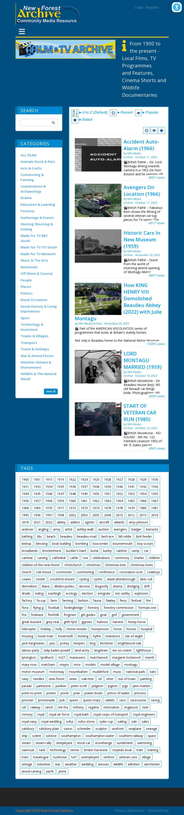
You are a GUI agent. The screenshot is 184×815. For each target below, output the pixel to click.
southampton (71, 736)
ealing (39, 593)
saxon (68, 728)
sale (134, 721)
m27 (61, 657)
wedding (87, 764)
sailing (122, 721)
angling (43, 529)
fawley (110, 600)
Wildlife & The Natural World (38, 376)
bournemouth (123, 543)
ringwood (131, 707)
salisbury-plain (49, 728)
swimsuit (28, 750)
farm (53, 600)
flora (25, 607)
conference (107, 572)
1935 (60, 486)
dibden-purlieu (64, 586)
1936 (72, 486)
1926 (107, 479)
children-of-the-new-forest (41, 565)
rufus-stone (86, 721)
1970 (48, 508)
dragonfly (101, 586)
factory (27, 600)
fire (148, 600)
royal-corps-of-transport (110, 714)
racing (155, 700)
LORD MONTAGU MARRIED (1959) (142, 360)
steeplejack (64, 743)
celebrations (101, 558)
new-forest (57, 679)
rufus (69, 721)
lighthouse (143, 650)
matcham (48, 664)
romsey (27, 714)
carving (42, 558)
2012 (131, 515)
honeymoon (100, 629)
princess (140, 693)
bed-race (107, 536)
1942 (142, 486)
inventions (113, 636)
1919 (60, 479)
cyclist (98, 579)
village (146, 757)
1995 (25, 515)
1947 (60, 494)
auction (103, 529)
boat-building (61, 543)
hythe (97, 636)
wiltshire (134, 764)
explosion (141, 593)
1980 (142, 508)
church (26, 572)
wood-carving (31, 771)
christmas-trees (142, 565)
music (117, 672)
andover (28, 529)
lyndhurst (47, 657)
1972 (72, 508)
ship (25, 736)
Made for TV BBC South (34, 238)
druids (26, 593)
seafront (118, 728)
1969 (37, 508)
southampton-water (99, 736)
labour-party (30, 650)
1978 (119, 508)
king (92, 643)
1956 (25, 501)
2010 (119, 515)
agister (90, 522)
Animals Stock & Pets (38, 161)
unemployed (90, 757)
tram (25, 757)
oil (100, 679)
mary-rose (29, 664)
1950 (95, 494)
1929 (142, 479)
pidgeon (97, 686)
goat (103, 615)
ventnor (109, 757)
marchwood (98, 657)
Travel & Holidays (35, 349)
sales (145, 721)
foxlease (37, 615)
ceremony (122, 558)
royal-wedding (51, 721)
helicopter (29, 629)
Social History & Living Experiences (39, 309)
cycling (84, 579)
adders (75, 522)
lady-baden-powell (57, 650)
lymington (29, 657)
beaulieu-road (87, 536)
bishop (26, 543)
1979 (131, 508)
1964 (119, 501)
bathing (27, 536)
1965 (131, 501)
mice (77, 664)
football (53, 607)
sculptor (101, 728)
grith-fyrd (70, 622)
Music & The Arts (34, 260)
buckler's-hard (76, 551)
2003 (84, 515)
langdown (101, 650)
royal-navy (29, 721)
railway (35, 707)
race (122, 700)
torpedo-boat (122, 750)
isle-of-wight (134, 636)
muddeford (100, 672)
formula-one (147, 607)
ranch (49, 707)
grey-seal (52, 622)
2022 (48, 522)
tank (42, 750)
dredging (133, 586)
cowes (26, 579)
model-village (110, 664)
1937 (84, 486)
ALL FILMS (28, 155)
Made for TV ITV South (39, 247)
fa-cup (41, 600)
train (140, 750)
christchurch (73, 565)
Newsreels (29, 267)
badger (136, 529)
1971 (60, 508)
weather (71, 764)
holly (58, 629)
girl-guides (88, 615)
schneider (84, 728)
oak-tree (87, 679)
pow (76, 693)
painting (146, 679)
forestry (93, 607)
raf (24, 707)
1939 (107, 486)
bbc (39, 536)
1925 (95, 479)
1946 (48, 494)
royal (40, 714)
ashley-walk (85, 529)
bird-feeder (144, 536)
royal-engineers (144, 714)
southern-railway (131, 736)
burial (94, 551)
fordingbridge (73, 607)
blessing (41, 543)
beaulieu (66, 536)
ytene (62, 771)
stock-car (83, 743)
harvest (118, 622)
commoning (85, 572)
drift (147, 586)
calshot (121, 551)
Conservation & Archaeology (33, 189)
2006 (107, 515)
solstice (51, 736)
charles (139, 558)
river (145, 707)
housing (27, 636)
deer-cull (146, 579)
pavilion (60, 686)
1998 (60, 515)
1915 (48, 479)
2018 (25, 522)
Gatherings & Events (37, 217)
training (153, 750)
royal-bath (81, 714)
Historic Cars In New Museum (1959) (142, 239)
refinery (78, 707)
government (130, 615)
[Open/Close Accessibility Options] (177, 7)
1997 (48, 515)
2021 (37, 522)
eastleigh (54, 593)
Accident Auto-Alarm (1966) (141, 144)
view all (50, 391)
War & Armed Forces (37, 355)
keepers (79, 643)
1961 (84, 501)
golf (114, 615)
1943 (154, 486)
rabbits (110, 700)
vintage (27, 764)
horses (131, 629)
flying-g (38, 607)
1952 (119, 494)
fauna (97, 600)
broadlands (30, 551)
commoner (64, 572)
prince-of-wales (118, 693)
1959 (60, 501)
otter (109, 679)
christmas (93, 565)
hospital (146, 629)
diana (45, 586)
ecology (71, 593)
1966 (142, 501)
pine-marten (141, 686)
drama (117, 586)
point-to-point (32, 693)
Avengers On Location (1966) (142, 190)
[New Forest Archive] (49, 14)
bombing (81, 543)
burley (107, 551)
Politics (27, 293)
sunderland (125, 743)
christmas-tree (115, 565)
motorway (56, 672)
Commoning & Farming (32, 177)
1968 (25, 508)
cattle (74, 558)
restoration (111, 707)
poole (65, 693)
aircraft (104, 522)
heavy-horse (137, 622)
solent (36, 736)
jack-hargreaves (33, 643)
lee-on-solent (122, 650)
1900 (25, 479)
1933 (37, 486)
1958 (48, 501)
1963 (107, 501)
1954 (142, 494)
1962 (95, 501)
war (57, 764)
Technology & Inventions (32, 327)
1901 (37, 479)
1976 (107, 508)
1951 (107, 494)
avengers (120, 529)
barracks (152, 529)
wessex (103, 764)
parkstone (43, 686)
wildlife (118, 764)
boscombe (100, 543)
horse (118, 629)
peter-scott (79, 686)
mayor (64, 664)
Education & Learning (38, 204)
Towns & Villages (34, 336)
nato (153, 672)
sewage (151, 728)
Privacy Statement (129, 810)
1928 (131, 479)
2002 (72, 515)
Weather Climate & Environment (36, 364)
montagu (130, 664)
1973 (84, 508)
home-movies (77, 629)
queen (73, 700)
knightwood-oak (129, 643)
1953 (131, 494)
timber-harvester (96, 750)
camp (135, 551)
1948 (72, 494)
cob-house (43, 572)
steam (26, 743)
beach (51, 536)
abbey (61, 522)
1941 (131, 486)
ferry (123, 600)
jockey (64, 643)
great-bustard (31, 622)
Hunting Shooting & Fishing (37, 226)
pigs (125, 686)
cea (85, 558)
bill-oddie (125, 536)
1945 (37, 494)
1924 (84, 479)
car (146, 551)
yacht (50, 771)
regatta (93, 707)
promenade (46, 700)
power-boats (93, 693)
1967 (154, 501)
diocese (84, 586)
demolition (29, 586)
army (56, 529)
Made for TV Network (38, 254)
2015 (142, 515)
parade (27, 686)
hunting (83, 636)
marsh (149, 657)
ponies (51, 693)
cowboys (153, 572)
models (90, 664)
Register (152, 7)
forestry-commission (119, 607)
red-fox (63, 707)
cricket (40, 579)
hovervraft (65, 636)
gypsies (86, 622)
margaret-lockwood (126, 657)
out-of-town (127, 679)
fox (24, 615)
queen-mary (91, 700)
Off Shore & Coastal (37, 273)
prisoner (28, 700)
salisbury (28, 728)
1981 (154, 508)
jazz (52, 643)
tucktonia (60, 757)
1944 (25, 494)
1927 (119, 479)
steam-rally (43, 743)
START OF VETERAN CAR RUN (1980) (140, 412)
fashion (83, 600)
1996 (37, 515)
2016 (154, 515)
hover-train (45, 636)
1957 (37, 501)
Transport (29, 342)
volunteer (43, 764)
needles (38, 679)
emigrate (104, 593)
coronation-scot (130, 572)
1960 (72, 501)
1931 (25, 486)
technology (58, 750)
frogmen (70, 615)
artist (68, 529)
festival (136, 600)
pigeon (113, 686)
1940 (119, 486)
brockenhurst (51, 551)
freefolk (53, 615)
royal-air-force (59, 714)
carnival (27, 558)
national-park (135, 672)
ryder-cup (106, 721)
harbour (102, 622)
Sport (25, 318)
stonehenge (103, 743)
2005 (95, 515)
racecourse (138, 700)
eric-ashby (122, 593)
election (87, 593)
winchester (152, 764)
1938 (95, 486)
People (26, 280)
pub (62, 700)
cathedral (58, 558)
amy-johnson (138, 522)
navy (25, 679)
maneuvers (77, 657)
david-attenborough (121, 579)
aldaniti (119, 522)
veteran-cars (128, 757)
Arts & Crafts (31, 168)
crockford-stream (62, 579)
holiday (46, 629)
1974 (95, 508)
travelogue (41, 757)
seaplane (135, 728)
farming (67, 600)
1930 (154, 479)
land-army (82, 650)
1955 (154, 494)
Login (139, 7)
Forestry (27, 211)
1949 (84, 494)
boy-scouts (145, 543)
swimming (144, 743)
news (73, 679)
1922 (72, 479)
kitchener (106, 643)
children (154, 558)
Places (26, 286)
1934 (48, 486)
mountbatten (78, 672)
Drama (26, 198)
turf (73, 757)
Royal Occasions (34, 299)
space (152, 736)
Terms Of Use (158, 810)
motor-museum (33, 672)
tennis (75, 750)
